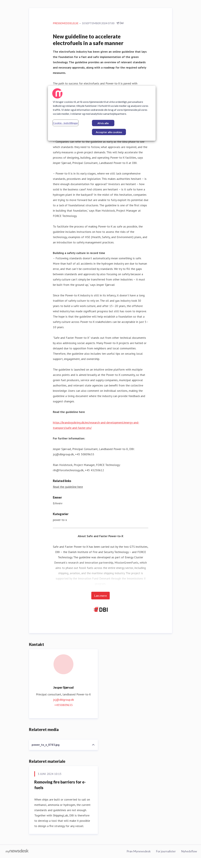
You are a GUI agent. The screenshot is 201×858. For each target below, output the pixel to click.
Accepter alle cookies (109, 132)
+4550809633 (63, 705)
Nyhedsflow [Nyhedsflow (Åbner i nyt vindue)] (189, 851)
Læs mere (100, 595)
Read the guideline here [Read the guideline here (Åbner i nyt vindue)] (68, 487)
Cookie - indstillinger (65, 123)
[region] (102, 113)
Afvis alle (103, 123)
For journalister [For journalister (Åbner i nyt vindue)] (166, 851)
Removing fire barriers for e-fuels (60, 785)
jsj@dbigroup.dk (63, 700)
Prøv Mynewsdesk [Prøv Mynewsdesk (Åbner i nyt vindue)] (139, 851)
